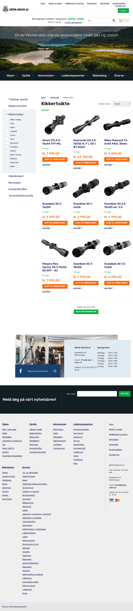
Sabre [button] (12, 127)
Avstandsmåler (17, 189)
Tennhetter (78, 459)
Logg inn (123, 10)
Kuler (75, 463)
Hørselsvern (27, 525)
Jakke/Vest (6, 487)
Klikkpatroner (28, 503)
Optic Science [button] (15, 154)
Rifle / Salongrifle (9, 429)
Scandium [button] (14, 147)
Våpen (10, 75)
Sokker (5, 472)
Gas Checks (78, 433)
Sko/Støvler (7, 499)
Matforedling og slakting (32, 574)
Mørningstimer (28, 540)
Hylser (76, 456)
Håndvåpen (7, 437)
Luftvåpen (57, 444)
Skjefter (5, 452)
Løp (3, 444)
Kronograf (26, 499)
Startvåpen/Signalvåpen (12, 456)
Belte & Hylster (28, 585)
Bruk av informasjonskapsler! (14, 606)
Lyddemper (27, 589)
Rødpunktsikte (17, 106)
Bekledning (100, 75)
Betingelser (92, 3)
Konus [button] (12, 135)
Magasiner (26, 555)
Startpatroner (59, 448)
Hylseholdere (78, 444)
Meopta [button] (13, 158)
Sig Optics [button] (14, 143)
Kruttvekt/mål (79, 448)
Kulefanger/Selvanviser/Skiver (34, 484)
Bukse (4, 484)
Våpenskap (26, 567)
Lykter (25, 536)
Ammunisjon (46, 75)
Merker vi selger (55, 3)
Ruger (24, 593)
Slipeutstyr (26, 506)
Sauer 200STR (8, 448)
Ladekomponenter (73, 75)
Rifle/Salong (58, 429)
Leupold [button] (13, 131)
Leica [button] (12, 139)
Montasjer (14, 182)
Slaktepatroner (59, 441)
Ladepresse (78, 452)
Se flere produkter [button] (86, 312)
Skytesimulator (28, 495)
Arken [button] (12, 166)
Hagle (4, 433)
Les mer (46, 164)
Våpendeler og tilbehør (31, 518)
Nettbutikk (104, 3)
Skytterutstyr (28, 487)
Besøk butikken (119, 3)
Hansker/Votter (8, 476)
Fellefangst (27, 578)
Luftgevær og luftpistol (12, 441)
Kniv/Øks (26, 552)
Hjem (43, 3)
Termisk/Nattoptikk (20, 195)
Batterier (26, 570)
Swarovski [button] (14, 162)
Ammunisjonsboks (81, 429)
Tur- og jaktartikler (30, 472)
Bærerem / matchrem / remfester (36, 514)
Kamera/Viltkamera (30, 563)
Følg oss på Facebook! (38, 371)
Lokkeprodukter (29, 533)
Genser (5, 495)
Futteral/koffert (29, 521)
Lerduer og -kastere (30, 491)
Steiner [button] (13, 151)
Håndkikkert (16, 176)
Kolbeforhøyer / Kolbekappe (34, 529)
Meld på (125, 394)
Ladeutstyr (78, 437)
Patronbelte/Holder (30, 582)
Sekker (25, 510)
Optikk (26, 75)
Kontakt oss (120, 6)
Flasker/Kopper (28, 476)
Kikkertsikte (15, 114)
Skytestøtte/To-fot (30, 544)
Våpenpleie (26, 559)
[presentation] (97, 403)
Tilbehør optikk (18, 99)
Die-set (76, 441)
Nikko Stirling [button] (15, 119)
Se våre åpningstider (73, 22)
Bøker (24, 480)
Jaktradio (26, 548)
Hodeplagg (6, 480)
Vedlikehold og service (74, 3)
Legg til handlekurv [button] (55, 159)
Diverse (119, 75)
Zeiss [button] (12, 123)
